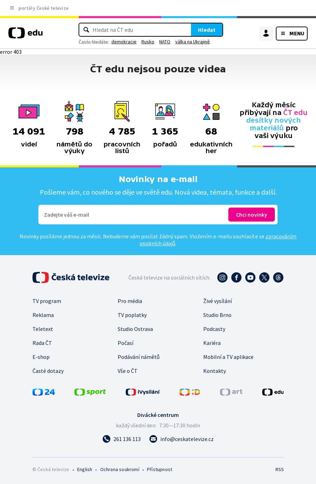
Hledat (206, 29)
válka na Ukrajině (192, 41)
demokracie (124, 41)
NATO (164, 41)
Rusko (147, 41)
